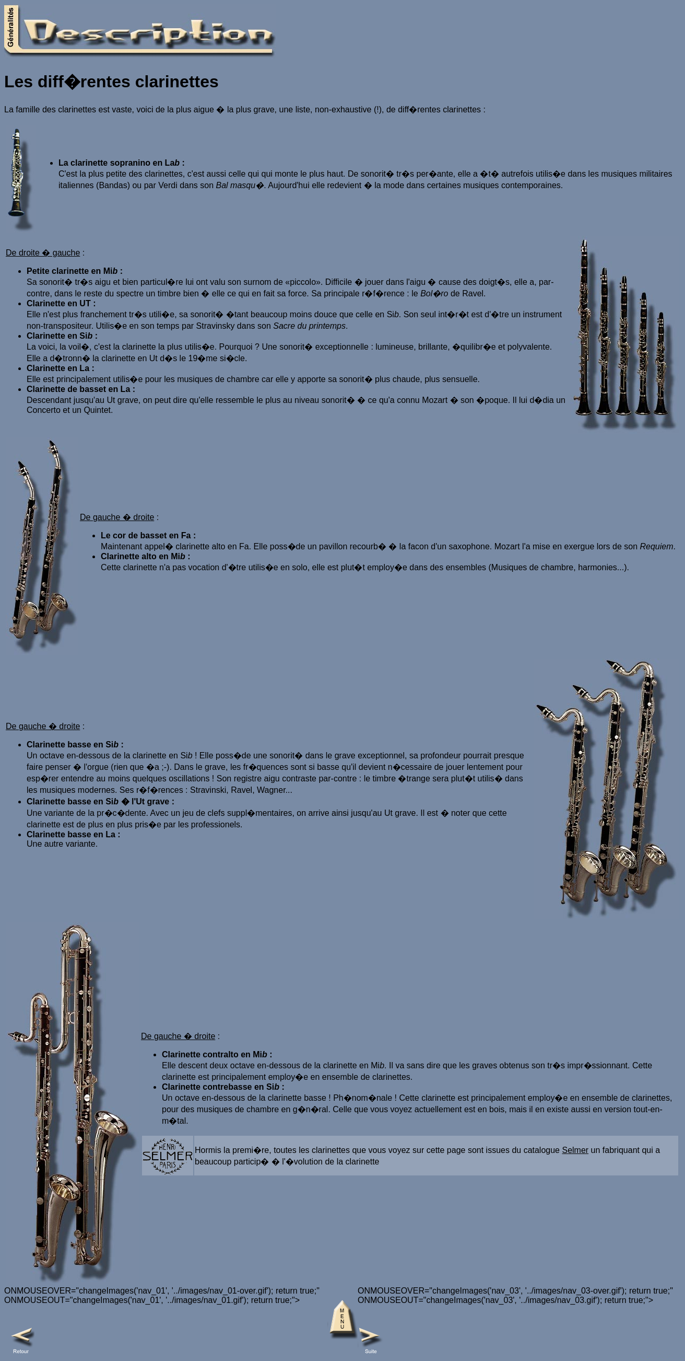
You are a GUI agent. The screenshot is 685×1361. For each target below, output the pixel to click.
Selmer (575, 1150)
